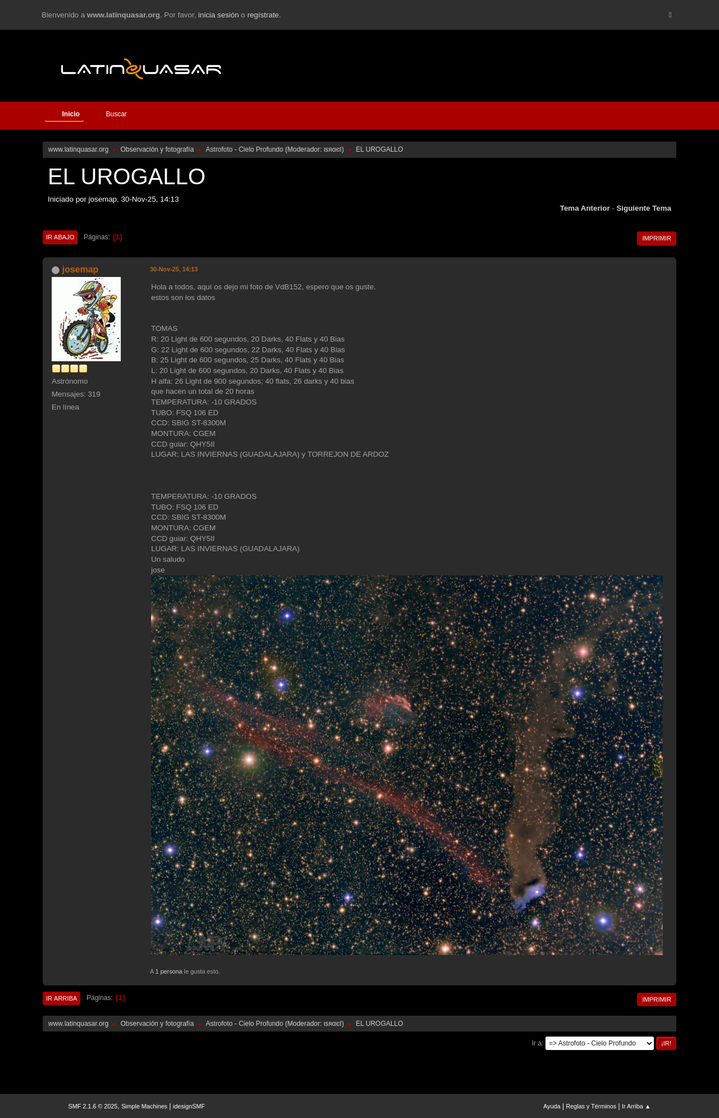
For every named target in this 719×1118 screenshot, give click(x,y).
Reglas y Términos (591, 1106)
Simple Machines (144, 1106)
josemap (80, 269)
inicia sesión (218, 15)
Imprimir (656, 238)
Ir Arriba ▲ (636, 1106)
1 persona (169, 971)
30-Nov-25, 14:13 (174, 269)
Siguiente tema (643, 208)
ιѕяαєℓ (333, 149)
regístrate (263, 15)
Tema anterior (585, 208)
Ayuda (551, 1106)
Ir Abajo (60, 237)
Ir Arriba (61, 998)
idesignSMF (189, 1106)
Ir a (536, 1043)
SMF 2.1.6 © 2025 (93, 1106)
